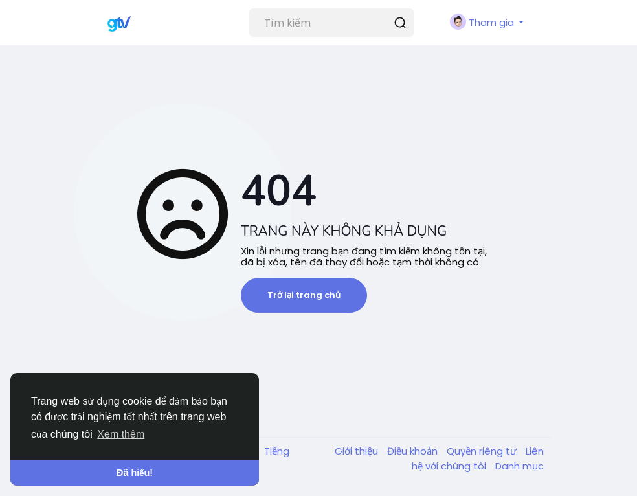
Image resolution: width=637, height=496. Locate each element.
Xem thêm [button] (120, 434)
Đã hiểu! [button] (135, 473)
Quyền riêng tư (483, 451)
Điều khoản (413, 451)
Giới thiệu (358, 451)
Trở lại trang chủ (304, 295)
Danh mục (519, 466)
